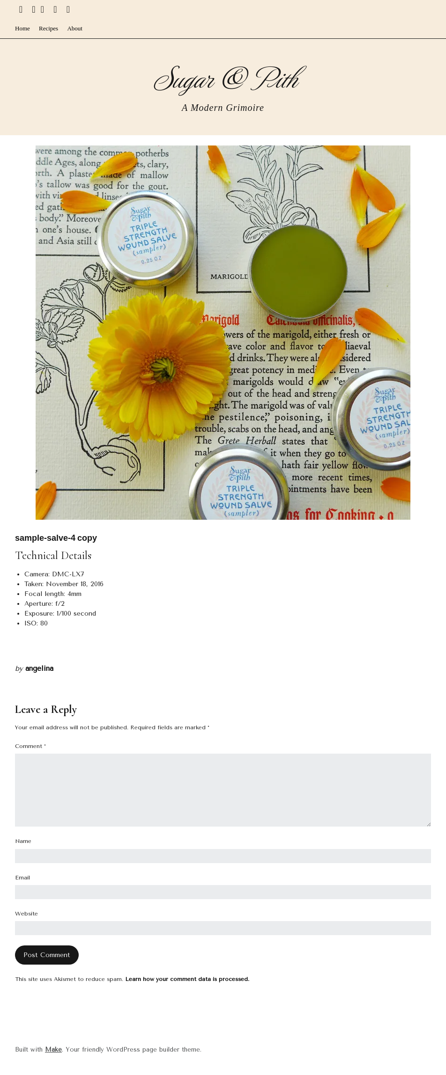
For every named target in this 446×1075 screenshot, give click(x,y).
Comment (30, 746)
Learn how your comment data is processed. (187, 979)
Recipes (48, 28)
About (74, 28)
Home (22, 28)
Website (26, 913)
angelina (39, 668)
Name (23, 841)
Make (53, 1049)
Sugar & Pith (223, 76)
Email (22, 877)
